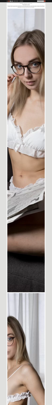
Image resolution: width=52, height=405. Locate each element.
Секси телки (25, 3)
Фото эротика (21, 3)
